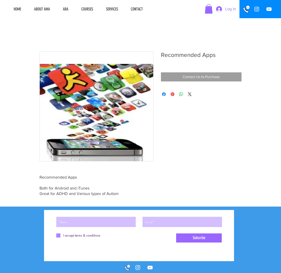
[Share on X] (189, 94)
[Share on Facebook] (164, 94)
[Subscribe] (199, 238)
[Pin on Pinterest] (172, 94)
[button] (209, 9)
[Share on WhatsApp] (181, 94)
